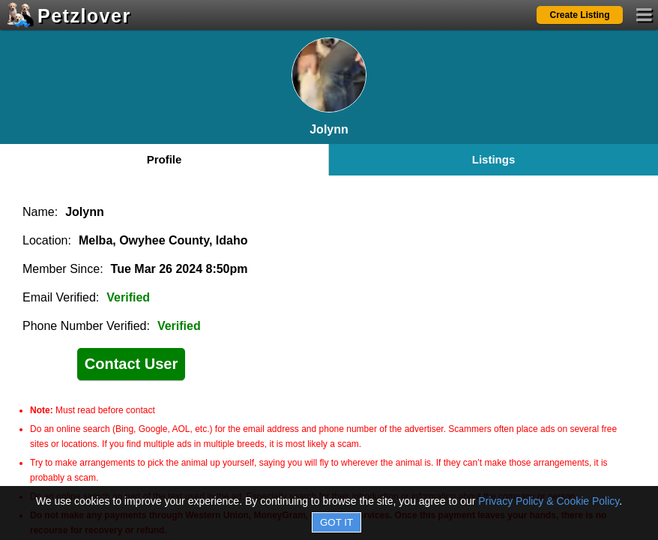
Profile (164, 159)
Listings (494, 159)
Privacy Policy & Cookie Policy (548, 501)
